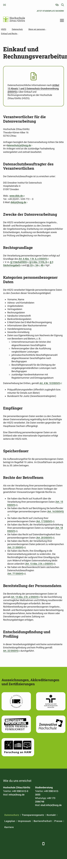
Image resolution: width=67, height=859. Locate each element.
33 (31, 265)
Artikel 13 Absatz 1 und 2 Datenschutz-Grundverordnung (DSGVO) (33, 88)
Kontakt (51, 815)
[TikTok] (38, 843)
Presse (58, 821)
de (4, 5)
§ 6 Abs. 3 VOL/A (38, 262)
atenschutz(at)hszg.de (19, 145)
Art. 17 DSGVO (44, 521)
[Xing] (18, 843)
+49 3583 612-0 (20, 791)
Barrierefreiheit (43, 821)
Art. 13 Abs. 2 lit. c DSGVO (39, 563)
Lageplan (9, 821)
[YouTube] (25, 843)
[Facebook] (5, 843)
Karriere (9, 827)
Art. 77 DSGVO (15, 573)
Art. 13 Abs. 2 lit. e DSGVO (24, 597)
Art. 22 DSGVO (10, 650)
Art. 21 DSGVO (15, 547)
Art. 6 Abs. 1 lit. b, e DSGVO (33, 258)
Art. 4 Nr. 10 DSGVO (49, 383)
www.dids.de (16, 195)
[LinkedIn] (12, 843)
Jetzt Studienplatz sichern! (50, 11)
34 (36, 265)
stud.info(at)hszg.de (51, 805)
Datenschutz (11, 815)
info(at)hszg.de (17, 794)
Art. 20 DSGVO (44, 537)
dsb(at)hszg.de (18, 202)
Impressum (24, 821)
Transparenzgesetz (33, 815)
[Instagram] (31, 843)
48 (42, 265)
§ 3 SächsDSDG (18, 262)
